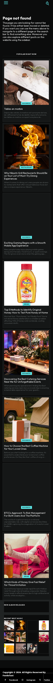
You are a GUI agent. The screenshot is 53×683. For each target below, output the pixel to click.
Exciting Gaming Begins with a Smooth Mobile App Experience (25, 244)
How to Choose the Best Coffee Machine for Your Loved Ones (26, 447)
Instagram (30, 680)
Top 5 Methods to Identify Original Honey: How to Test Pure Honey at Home (26, 311)
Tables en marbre (13, 108)
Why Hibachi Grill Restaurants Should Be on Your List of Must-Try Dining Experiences (25, 175)
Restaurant (26, 167)
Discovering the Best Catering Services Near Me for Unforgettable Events (25, 380)
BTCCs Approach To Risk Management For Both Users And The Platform (24, 514)
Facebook (13, 680)
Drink (26, 304)
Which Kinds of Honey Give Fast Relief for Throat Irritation (24, 583)
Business (26, 103)
